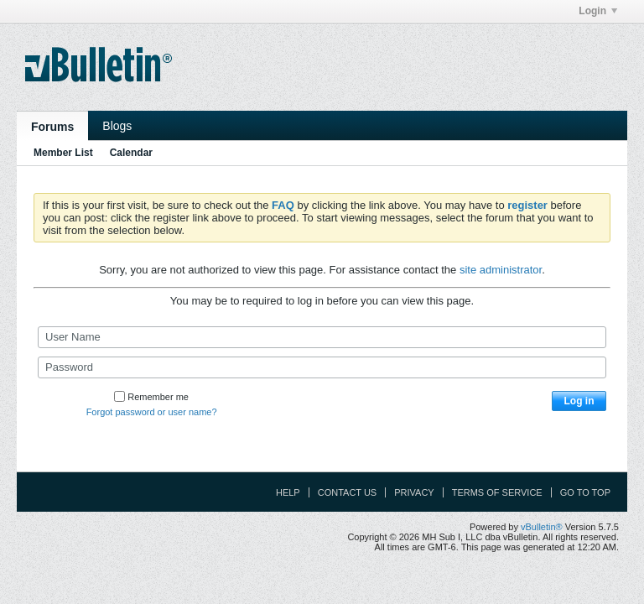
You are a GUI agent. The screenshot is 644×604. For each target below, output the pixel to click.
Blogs (117, 126)
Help (288, 492)
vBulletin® (542, 527)
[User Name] (322, 337)
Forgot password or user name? (151, 412)
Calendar (131, 153)
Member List (63, 153)
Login (598, 11)
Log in (579, 401)
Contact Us (347, 492)
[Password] (322, 367)
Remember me (151, 397)
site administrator (501, 269)
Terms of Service (497, 492)
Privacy (414, 492)
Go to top (585, 492)
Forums (52, 126)
